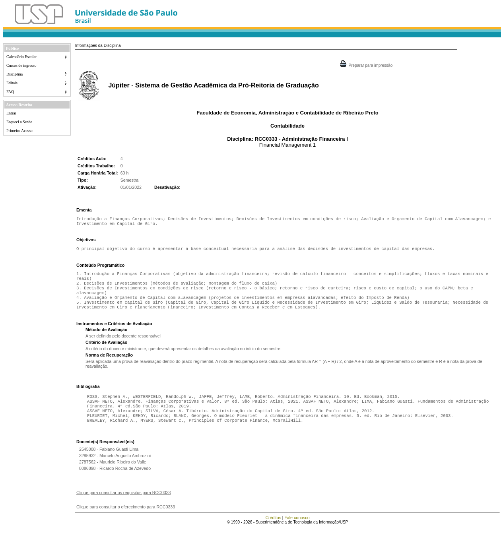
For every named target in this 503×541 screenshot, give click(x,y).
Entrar (11, 113)
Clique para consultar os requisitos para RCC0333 (123, 506)
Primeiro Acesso (19, 130)
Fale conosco (296, 531)
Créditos (273, 531)
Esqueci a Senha (19, 122)
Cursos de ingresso (21, 65)
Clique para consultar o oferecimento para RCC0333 (125, 520)
